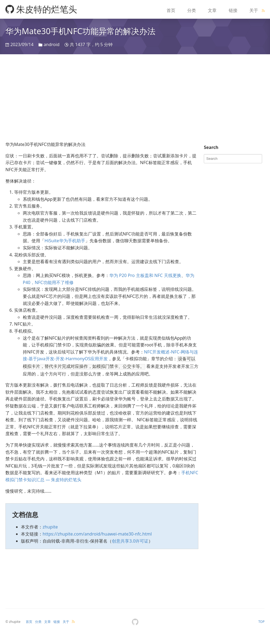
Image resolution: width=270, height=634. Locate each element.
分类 (191, 10)
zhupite (50, 526)
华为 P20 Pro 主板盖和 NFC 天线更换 (145, 275)
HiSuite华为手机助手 (65, 241)
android (52, 44)
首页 (171, 10)
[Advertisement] (135, 98)
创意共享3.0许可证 (130, 540)
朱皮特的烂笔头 (41, 9)
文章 (212, 10)
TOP (261, 620)
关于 (253, 10)
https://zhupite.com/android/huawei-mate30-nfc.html (97, 533)
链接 (233, 10)
